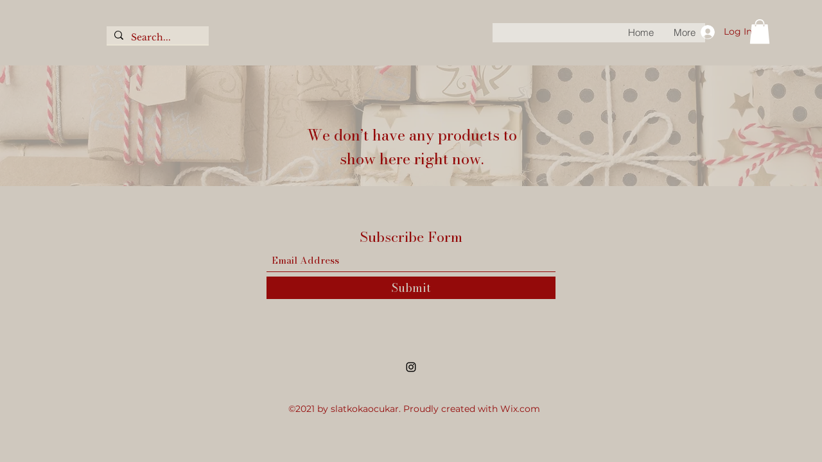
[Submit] (411, 288)
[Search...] (156, 37)
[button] (759, 31)
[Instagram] (411, 367)
